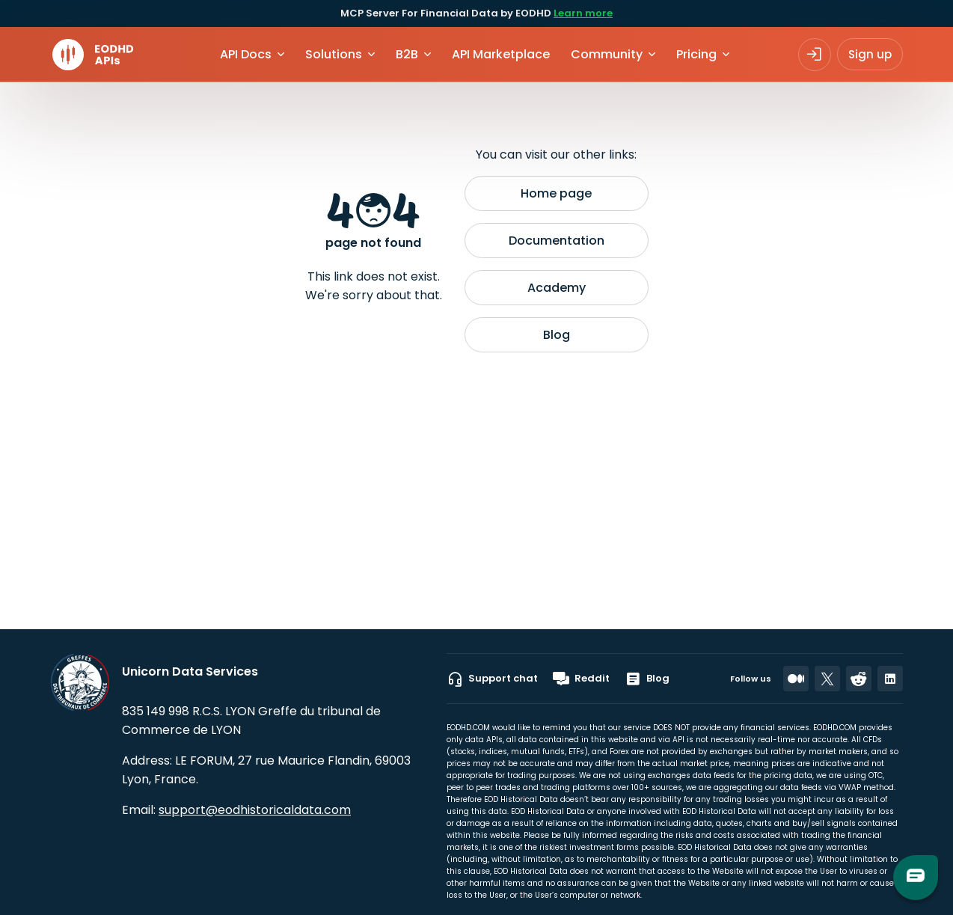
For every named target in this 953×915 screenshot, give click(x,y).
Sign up (870, 54)
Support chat (492, 678)
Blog (556, 334)
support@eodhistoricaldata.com (255, 809)
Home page (556, 193)
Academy (556, 287)
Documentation (556, 240)
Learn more (583, 13)
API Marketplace (501, 54)
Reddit (581, 678)
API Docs (246, 54)
